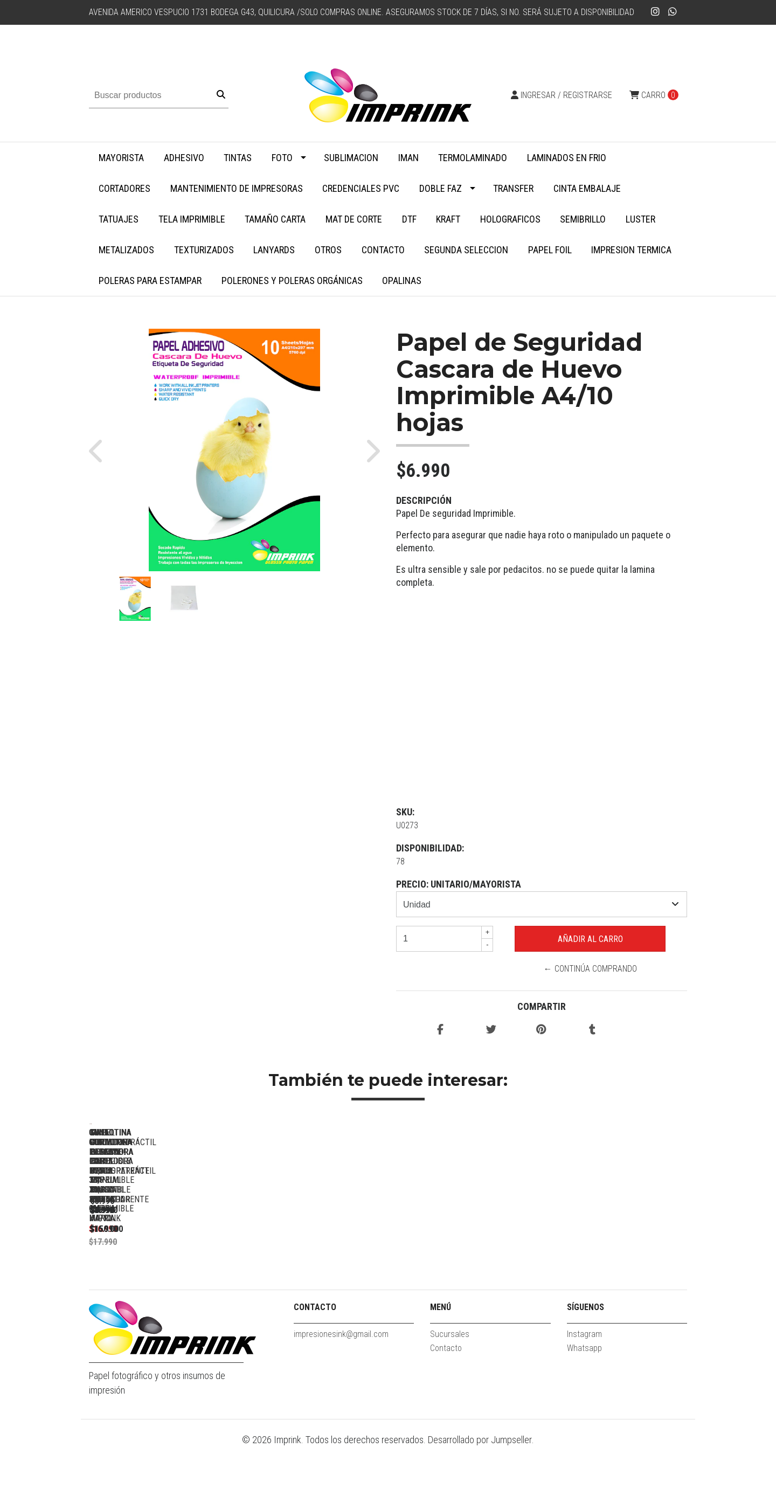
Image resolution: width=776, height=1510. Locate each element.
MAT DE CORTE (353, 219)
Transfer (513, 188)
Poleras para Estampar (150, 280)
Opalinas (401, 280)
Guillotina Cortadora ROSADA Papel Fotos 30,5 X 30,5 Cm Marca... (164, 1280)
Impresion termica (631, 249)
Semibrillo (583, 219)
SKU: (405, 812)
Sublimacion (351, 157)
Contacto (383, 249)
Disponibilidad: (430, 848)
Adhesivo (184, 157)
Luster (640, 219)
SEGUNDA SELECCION (466, 249)
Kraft (448, 219)
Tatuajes (118, 219)
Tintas (238, 157)
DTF (409, 219)
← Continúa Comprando (590, 969)
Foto (282, 157)
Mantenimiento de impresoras (236, 188)
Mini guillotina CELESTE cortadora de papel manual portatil (617, 1280)
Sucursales (449, 1398)
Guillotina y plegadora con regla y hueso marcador (466, 1280)
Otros (328, 249)
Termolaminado (472, 157)
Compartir (541, 1006)
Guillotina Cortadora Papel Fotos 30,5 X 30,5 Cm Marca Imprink (315, 1280)
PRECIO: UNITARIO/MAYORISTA (458, 884)
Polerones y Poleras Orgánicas (292, 280)
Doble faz (440, 188)
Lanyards (274, 249)
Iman (408, 157)
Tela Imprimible (191, 219)
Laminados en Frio (566, 157)
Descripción (424, 500)
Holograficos (510, 219)
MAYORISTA (121, 157)
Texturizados (204, 249)
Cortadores (124, 188)
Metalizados (126, 249)
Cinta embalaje (587, 188)
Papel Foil (550, 249)
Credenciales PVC (360, 188)
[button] (101, 450)
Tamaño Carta (275, 219)
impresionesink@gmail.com (341, 1398)
